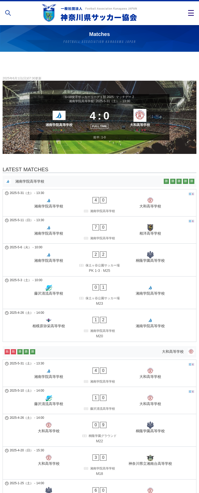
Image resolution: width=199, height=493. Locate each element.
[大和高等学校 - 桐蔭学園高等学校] (99, 371)
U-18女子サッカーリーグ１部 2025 (89, 97)
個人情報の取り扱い (99, 473)
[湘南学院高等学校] (57, 124)
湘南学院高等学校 (81, 101)
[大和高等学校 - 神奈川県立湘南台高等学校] (99, 394)
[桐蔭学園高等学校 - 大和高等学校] (99, 417)
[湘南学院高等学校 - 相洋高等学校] (99, 227)
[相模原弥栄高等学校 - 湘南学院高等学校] (99, 293)
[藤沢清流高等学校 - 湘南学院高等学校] (99, 271)
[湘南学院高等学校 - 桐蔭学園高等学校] (99, 248)
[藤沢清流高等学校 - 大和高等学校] (99, 351)
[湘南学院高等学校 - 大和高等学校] (99, 210)
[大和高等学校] (141, 124)
